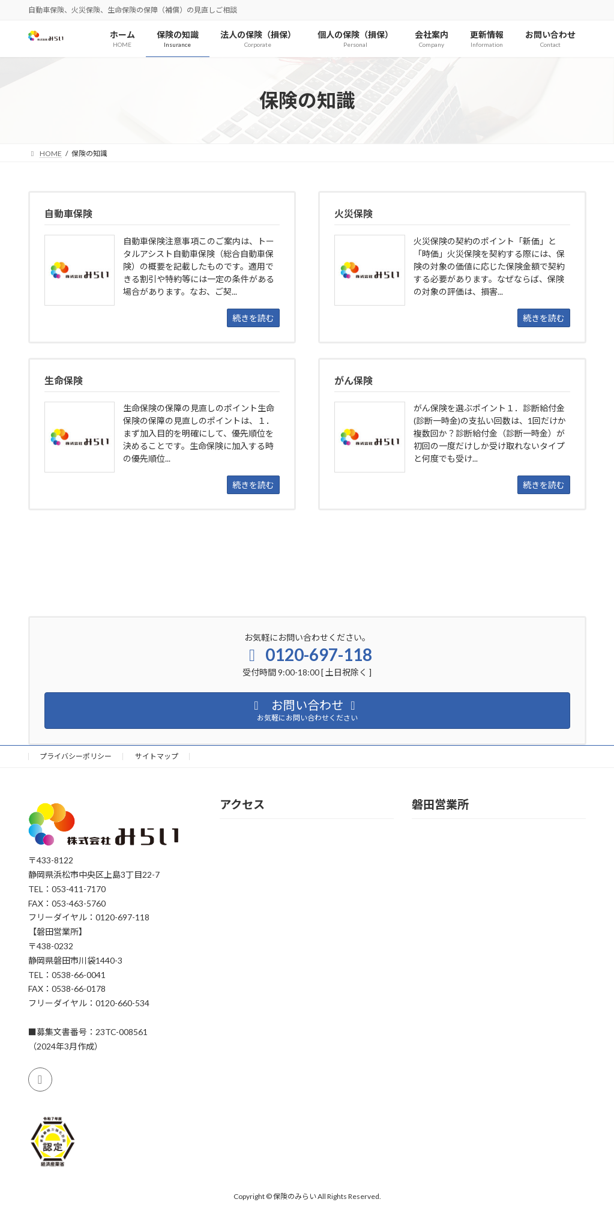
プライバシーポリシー (76, 756)
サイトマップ (156, 756)
